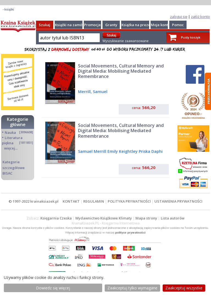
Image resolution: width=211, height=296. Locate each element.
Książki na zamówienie (74, 24)
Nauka (10, 132)
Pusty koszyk (190, 37)
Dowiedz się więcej (53, 287)
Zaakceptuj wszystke (183, 287)
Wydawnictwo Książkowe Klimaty (103, 218)
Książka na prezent (137, 24)
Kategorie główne (17, 121)
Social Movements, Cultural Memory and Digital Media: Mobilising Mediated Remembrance (121, 71)
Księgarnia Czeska (56, 218)
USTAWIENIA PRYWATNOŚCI (178, 201)
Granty (111, 24)
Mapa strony (146, 218)
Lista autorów (172, 218)
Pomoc (178, 24)
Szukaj (44, 24)
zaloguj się (178, 16)
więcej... (11, 148)
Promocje (92, 24)
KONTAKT (71, 201)
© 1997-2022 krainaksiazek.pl (34, 201)
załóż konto (200, 16)
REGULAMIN (93, 201)
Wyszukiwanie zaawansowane (125, 41)
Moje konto (160, 24)
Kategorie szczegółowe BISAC (13, 167)
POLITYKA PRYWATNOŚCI (129, 201)
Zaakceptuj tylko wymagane (132, 287)
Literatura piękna (12, 140)
